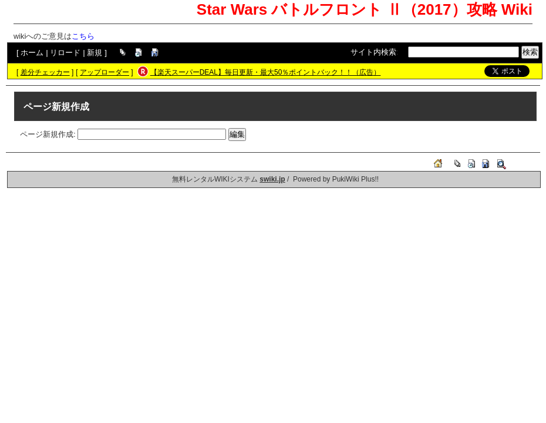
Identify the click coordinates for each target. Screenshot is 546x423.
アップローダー (104, 72)
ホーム (32, 52)
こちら (83, 36)
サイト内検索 (373, 52)
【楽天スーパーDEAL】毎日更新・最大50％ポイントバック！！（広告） (265, 72)
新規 (94, 52)
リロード (65, 52)
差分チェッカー (45, 72)
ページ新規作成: (48, 134)
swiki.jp (272, 179)
